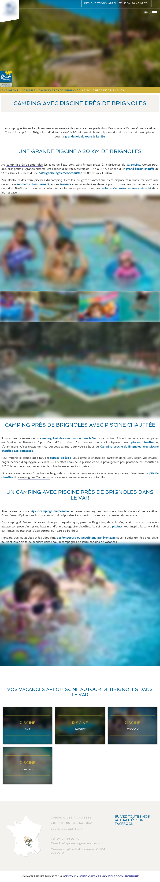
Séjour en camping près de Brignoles (51, 90)
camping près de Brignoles (24, 164)
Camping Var (9, 90)
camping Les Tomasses (34, 477)
